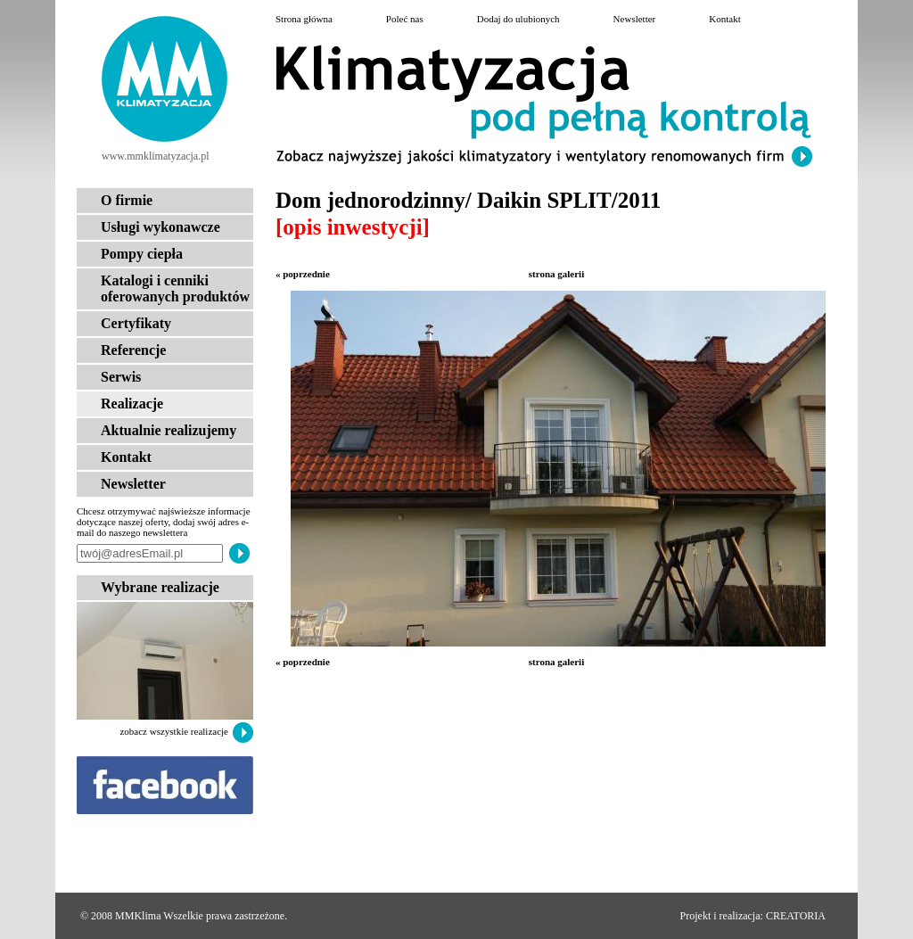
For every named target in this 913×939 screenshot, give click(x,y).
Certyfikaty (136, 323)
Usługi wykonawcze (160, 227)
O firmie (126, 200)
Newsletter (133, 483)
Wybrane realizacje (160, 587)
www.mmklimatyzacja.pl (156, 156)
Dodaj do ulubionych (518, 18)
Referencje (133, 350)
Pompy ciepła (142, 253)
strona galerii (556, 273)
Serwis (121, 376)
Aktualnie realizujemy (168, 430)
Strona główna (304, 18)
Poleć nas (405, 18)
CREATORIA (796, 916)
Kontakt (126, 457)
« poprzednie (303, 273)
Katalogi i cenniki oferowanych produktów (175, 288)
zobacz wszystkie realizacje (173, 731)
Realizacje (132, 403)
